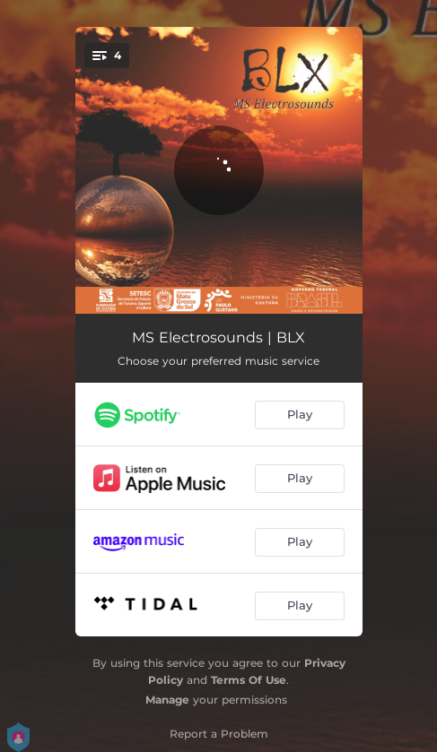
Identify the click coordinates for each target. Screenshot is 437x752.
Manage (167, 699)
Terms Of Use (248, 680)
